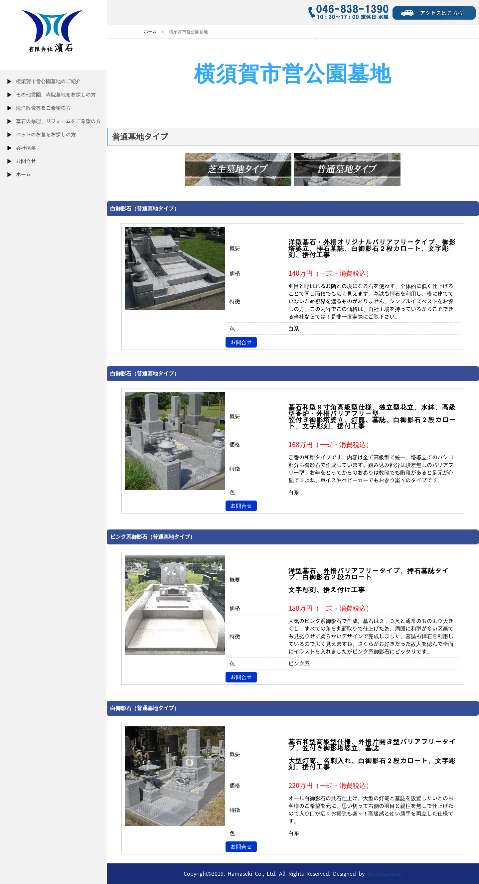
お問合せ (26, 161)
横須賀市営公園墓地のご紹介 (48, 81)
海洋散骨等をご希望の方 (43, 107)
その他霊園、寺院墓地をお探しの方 (56, 94)
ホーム (23, 174)
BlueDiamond (384, 873)
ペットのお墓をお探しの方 (46, 134)
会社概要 (26, 147)
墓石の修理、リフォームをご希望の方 (58, 121)
